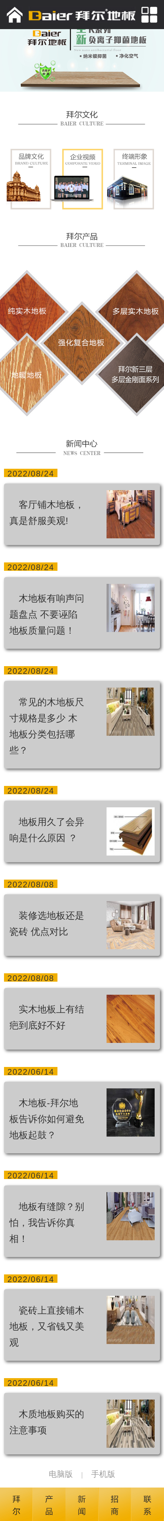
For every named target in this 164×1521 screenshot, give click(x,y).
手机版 (103, 1474)
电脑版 (61, 1474)
